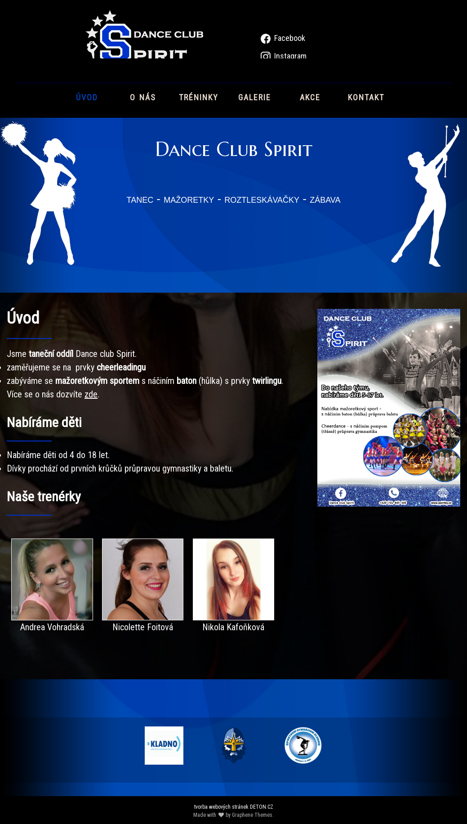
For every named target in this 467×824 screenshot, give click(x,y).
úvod (87, 96)
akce (310, 96)
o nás (143, 96)
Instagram (290, 56)
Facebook (289, 38)
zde (91, 394)
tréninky (198, 96)
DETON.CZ (261, 807)
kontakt (366, 96)
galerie (254, 96)
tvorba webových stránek (221, 807)
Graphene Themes (252, 815)
